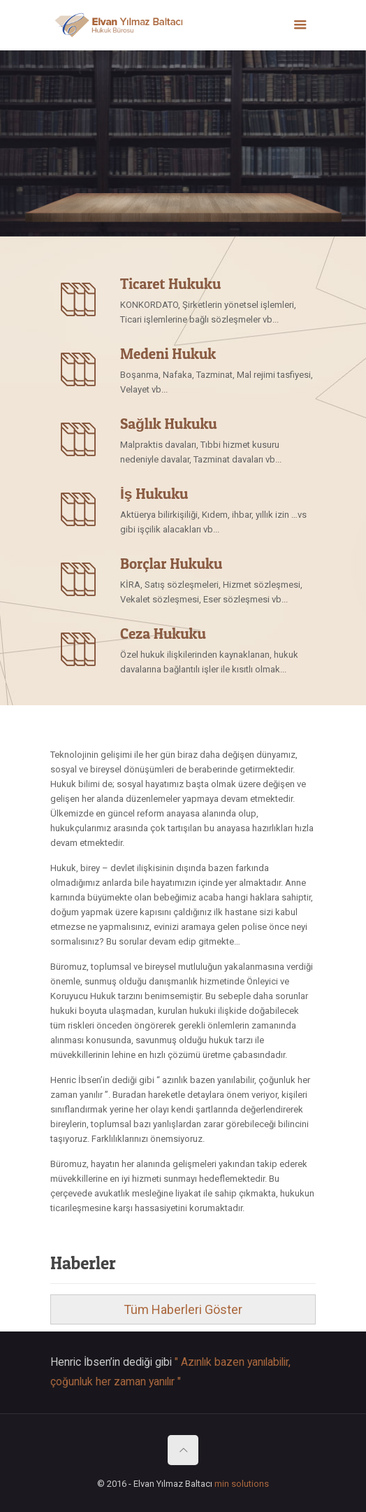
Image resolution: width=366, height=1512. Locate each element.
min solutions (241, 1483)
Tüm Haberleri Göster (183, 1309)
